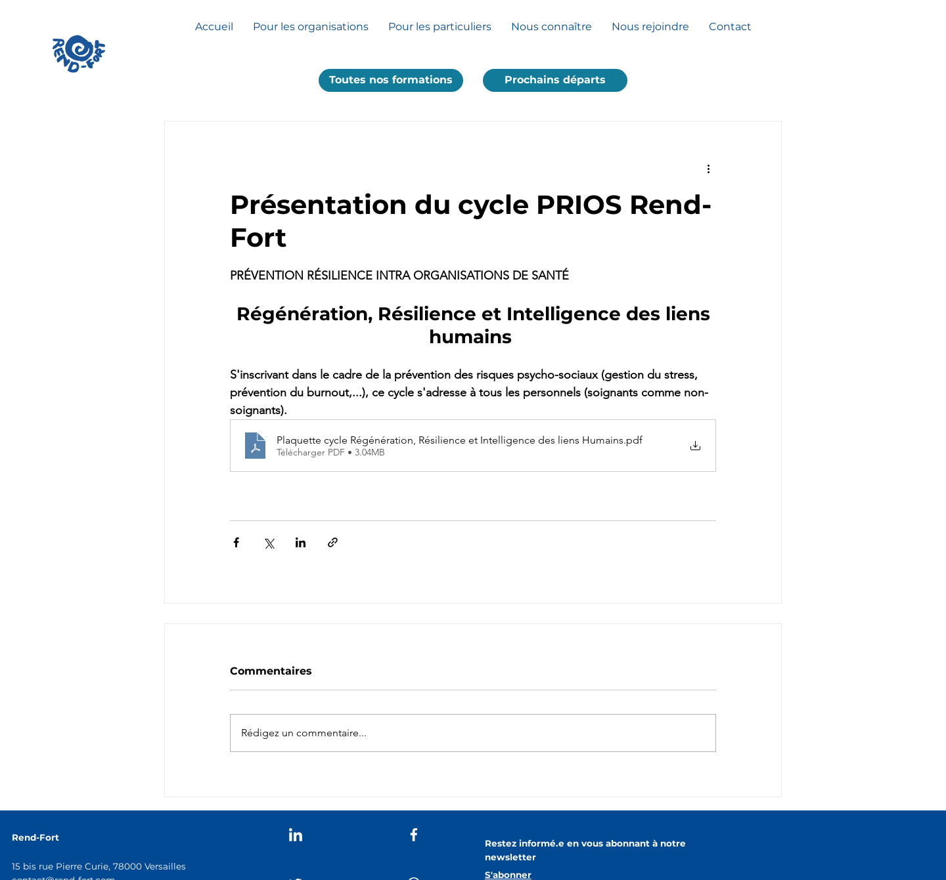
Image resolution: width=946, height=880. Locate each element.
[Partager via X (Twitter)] (268, 542)
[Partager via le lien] (333, 542)
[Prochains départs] (555, 80)
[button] (391, 80)
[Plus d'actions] (708, 169)
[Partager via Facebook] (236, 542)
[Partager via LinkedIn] (300, 542)
